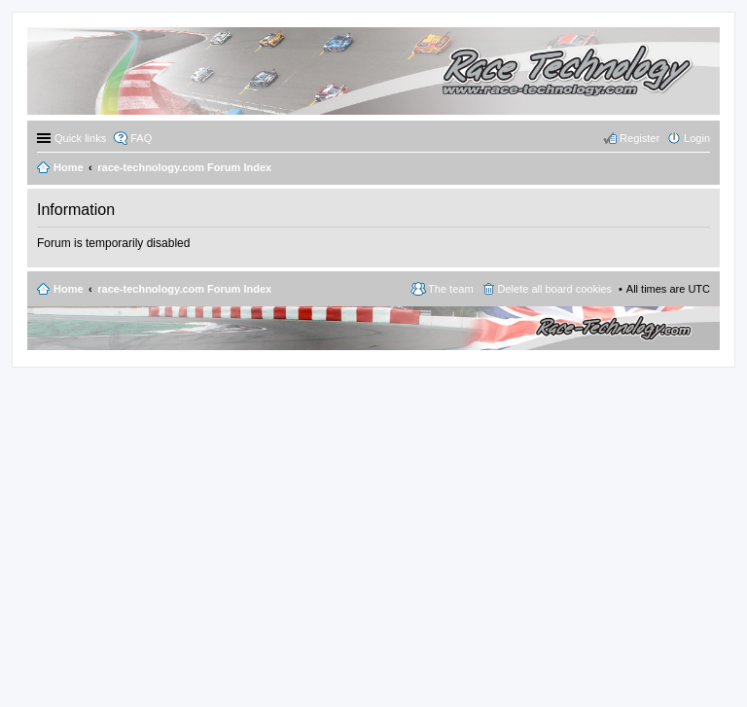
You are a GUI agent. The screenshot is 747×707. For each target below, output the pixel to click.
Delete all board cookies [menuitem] (555, 289)
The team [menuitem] (450, 289)
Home (68, 289)
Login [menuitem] (697, 138)
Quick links (80, 138)
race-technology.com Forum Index (184, 289)
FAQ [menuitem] (141, 138)
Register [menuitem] (639, 138)
